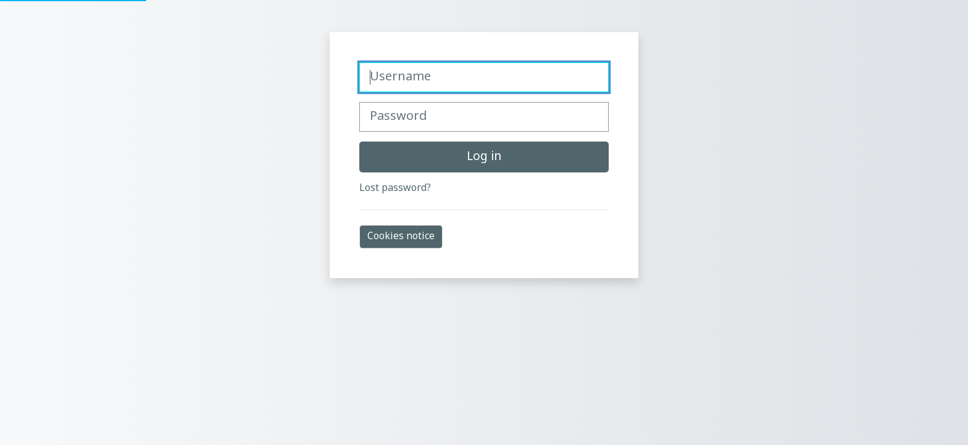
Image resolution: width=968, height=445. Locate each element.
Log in (484, 157)
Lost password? (395, 188)
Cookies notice (401, 237)
